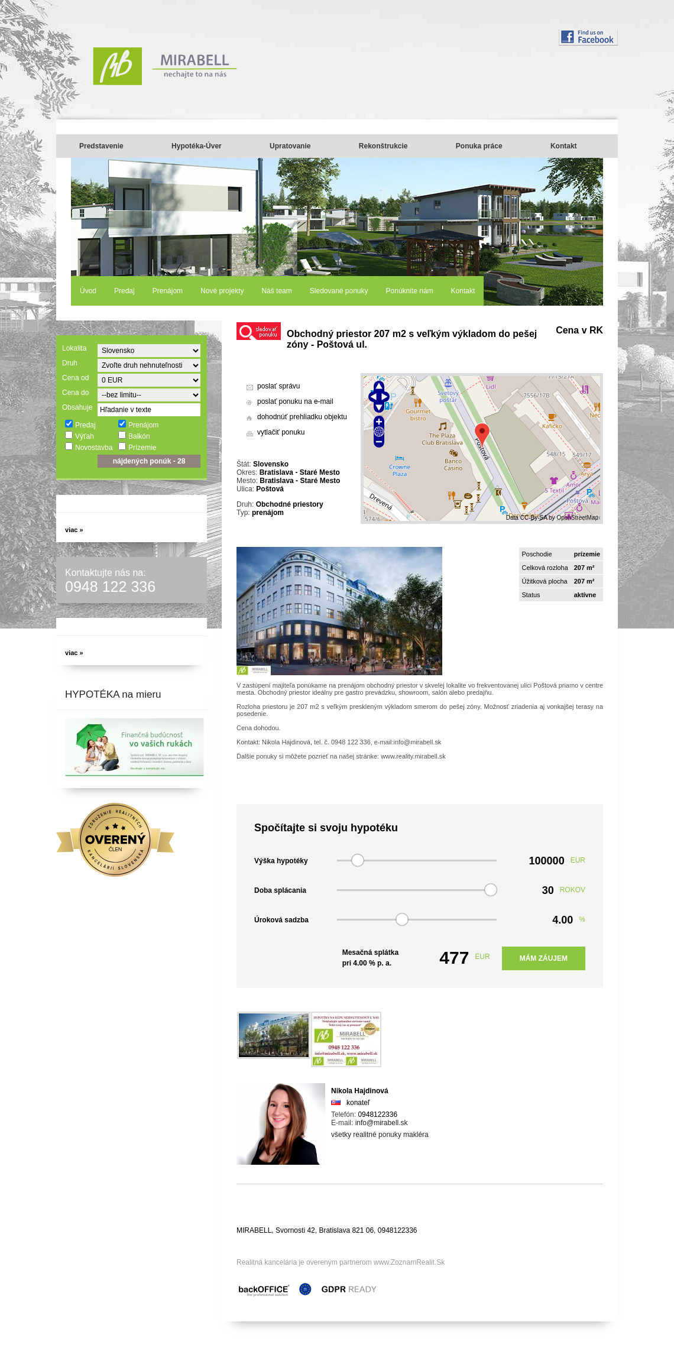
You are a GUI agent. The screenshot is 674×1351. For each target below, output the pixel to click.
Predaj (124, 291)
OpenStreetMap (577, 517)
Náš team (276, 291)
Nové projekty (222, 291)
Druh (69, 363)
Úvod (88, 291)
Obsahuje (77, 407)
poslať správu (278, 386)
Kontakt (563, 146)
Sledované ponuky (339, 291)
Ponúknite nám (409, 291)
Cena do (75, 392)
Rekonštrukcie (383, 146)
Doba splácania (280, 890)
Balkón (134, 435)
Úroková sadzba (281, 920)
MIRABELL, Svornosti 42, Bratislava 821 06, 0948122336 (326, 1230)
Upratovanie (290, 146)
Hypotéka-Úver (196, 146)
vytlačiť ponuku (281, 432)
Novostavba (88, 447)
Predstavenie (101, 146)
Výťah (79, 435)
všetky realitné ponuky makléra (380, 1134)
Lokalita (74, 348)
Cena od (75, 378)
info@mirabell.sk (381, 1123)
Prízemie (137, 447)
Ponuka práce (479, 146)
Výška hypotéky (281, 861)
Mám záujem (544, 958)
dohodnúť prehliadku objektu (302, 417)
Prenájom (168, 291)
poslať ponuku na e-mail (295, 401)
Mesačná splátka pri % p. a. (370, 957)
